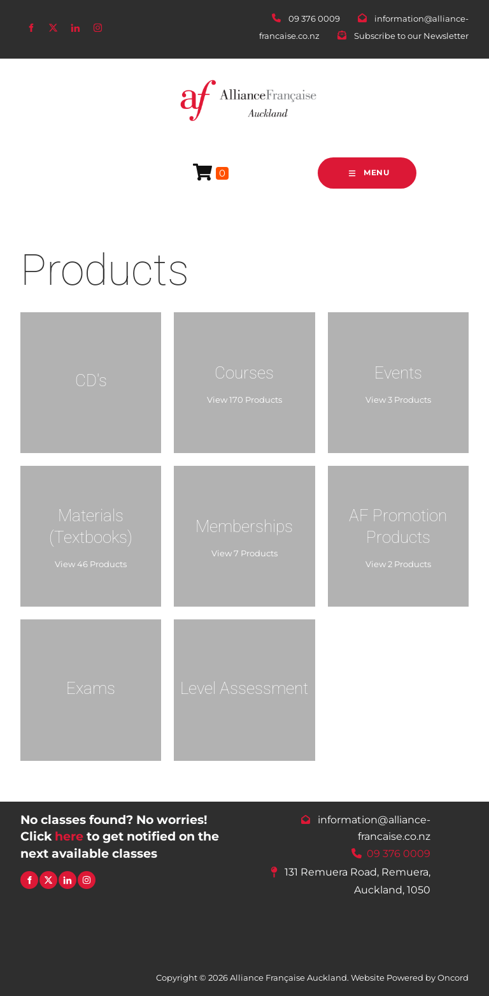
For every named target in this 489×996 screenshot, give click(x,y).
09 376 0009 (398, 853)
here (69, 836)
